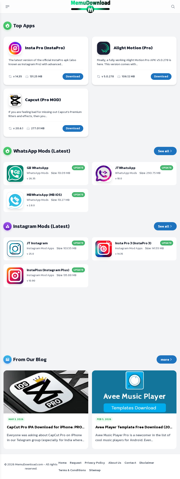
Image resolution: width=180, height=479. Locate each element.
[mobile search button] (173, 6)
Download (73, 76)
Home (62, 463)
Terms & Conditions (72, 470)
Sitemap (94, 470)
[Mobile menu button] (7, 6)
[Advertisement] (90, 321)
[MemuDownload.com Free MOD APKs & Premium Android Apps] (90, 6)
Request (75, 463)
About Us (114, 463)
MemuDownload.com (29, 464)
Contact (130, 463)
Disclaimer (146, 463)
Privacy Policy (95, 463)
